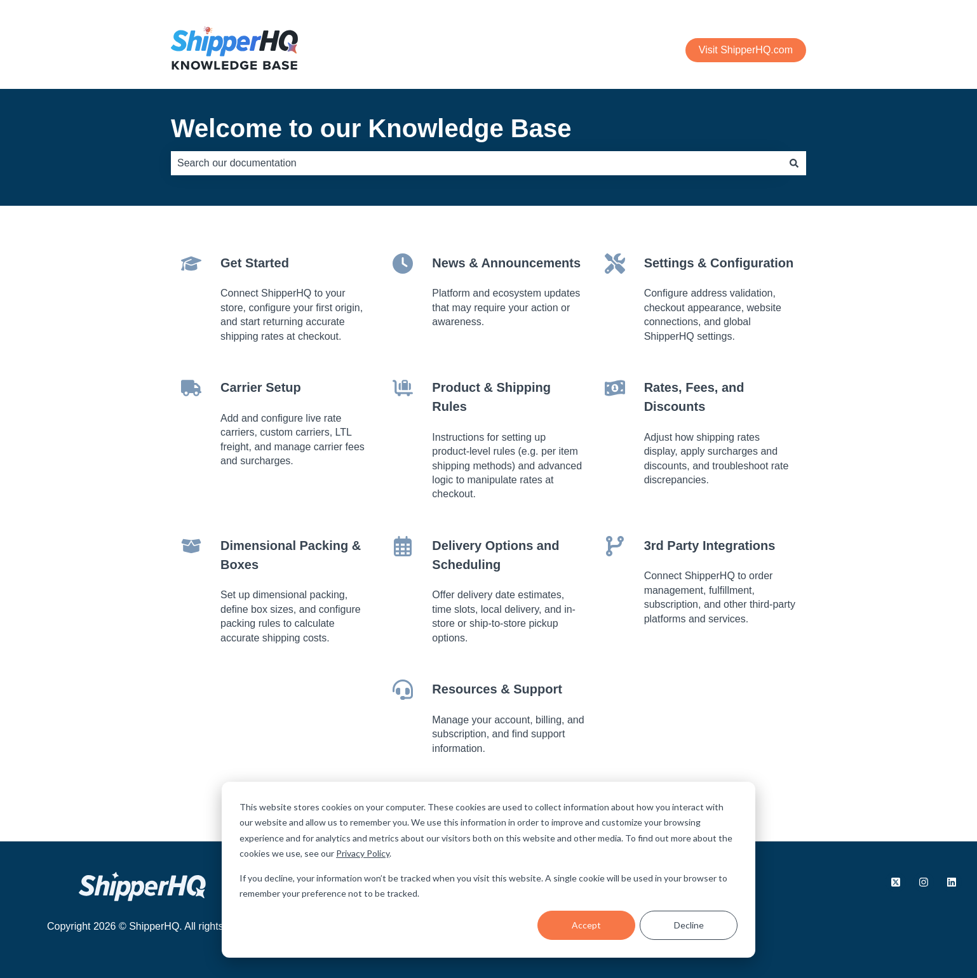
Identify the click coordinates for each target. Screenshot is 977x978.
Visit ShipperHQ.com (746, 49)
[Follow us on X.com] (896, 882)
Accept (586, 925)
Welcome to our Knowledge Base (371, 128)
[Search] (794, 163)
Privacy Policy (362, 853)
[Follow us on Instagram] (923, 882)
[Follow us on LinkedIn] (951, 882)
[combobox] (476, 163)
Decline (689, 925)
